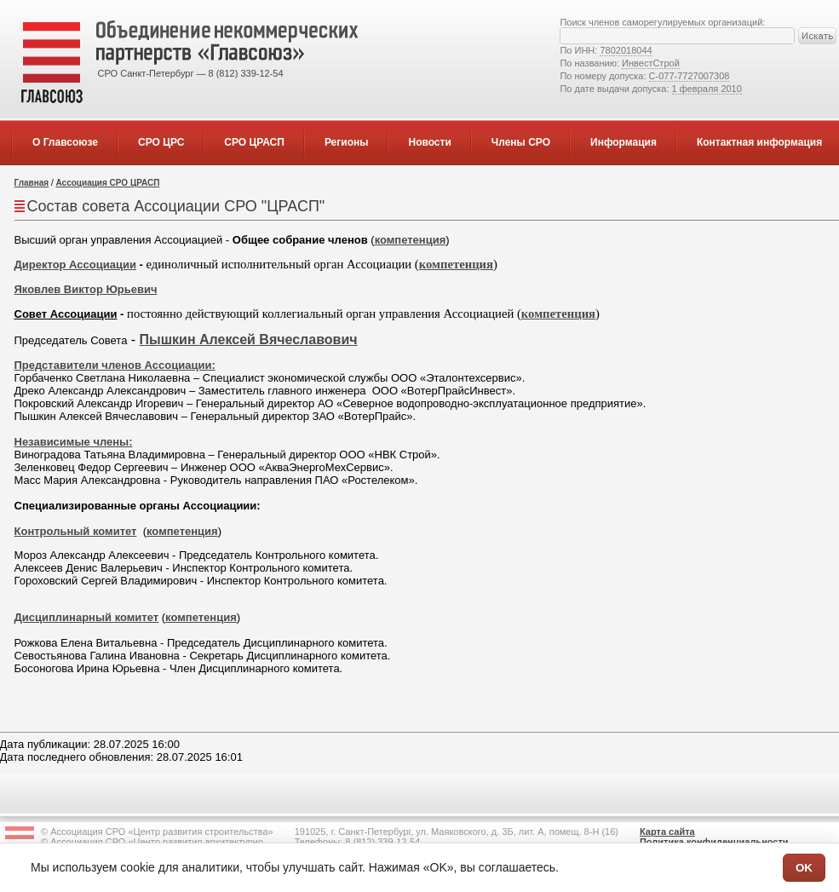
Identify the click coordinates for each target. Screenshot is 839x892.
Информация (623, 142)
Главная (31, 182)
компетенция (410, 239)
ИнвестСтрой (651, 63)
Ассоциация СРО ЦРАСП (108, 182)
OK (804, 867)
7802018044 (626, 50)
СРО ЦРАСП (254, 142)
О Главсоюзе (65, 142)
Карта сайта (667, 831)
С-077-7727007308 (689, 76)
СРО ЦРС (161, 142)
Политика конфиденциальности (714, 842)
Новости (429, 142)
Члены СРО (520, 142)
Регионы (347, 142)
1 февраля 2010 (707, 88)
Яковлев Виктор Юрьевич (86, 289)
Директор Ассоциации (75, 264)
